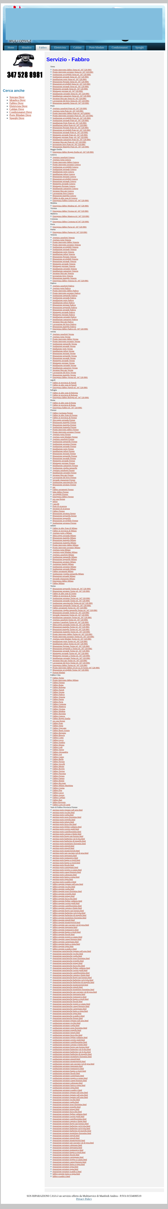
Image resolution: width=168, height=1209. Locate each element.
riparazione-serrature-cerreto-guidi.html (68, 1116)
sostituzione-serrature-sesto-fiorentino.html (70, 1028)
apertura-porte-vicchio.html (64, 812)
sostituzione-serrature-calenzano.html (68, 1083)
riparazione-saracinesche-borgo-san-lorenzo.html (72, 977)
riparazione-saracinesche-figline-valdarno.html (71, 968)
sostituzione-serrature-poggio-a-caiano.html (70, 1078)
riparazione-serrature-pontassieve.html (68, 1150)
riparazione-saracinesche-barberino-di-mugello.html (73, 982)
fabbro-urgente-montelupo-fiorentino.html (69, 918)
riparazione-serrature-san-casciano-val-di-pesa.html (73, 1143)
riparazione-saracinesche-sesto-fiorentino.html (71, 958)
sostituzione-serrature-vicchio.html (67, 1023)
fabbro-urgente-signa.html (63, 946)
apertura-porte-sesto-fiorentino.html (67, 817)
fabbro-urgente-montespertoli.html (66, 922)
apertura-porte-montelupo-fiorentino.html (69, 843)
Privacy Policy (84, 1199)
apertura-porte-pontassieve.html (65, 858)
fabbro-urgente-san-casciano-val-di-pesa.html (71, 925)
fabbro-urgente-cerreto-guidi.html (66, 903)
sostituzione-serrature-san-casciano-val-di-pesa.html (73, 1064)
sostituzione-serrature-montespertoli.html (69, 1061)
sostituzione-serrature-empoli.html (66, 1059)
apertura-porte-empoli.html (63, 846)
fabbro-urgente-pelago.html (64, 896)
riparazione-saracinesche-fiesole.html (68, 1001)
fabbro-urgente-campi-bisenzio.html (67, 939)
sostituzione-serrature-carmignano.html (68, 1076)
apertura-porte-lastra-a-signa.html (66, 877)
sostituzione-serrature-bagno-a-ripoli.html (69, 1071)
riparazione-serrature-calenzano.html (67, 1145)
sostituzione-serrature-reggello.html (67, 1030)
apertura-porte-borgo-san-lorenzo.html (68, 836)
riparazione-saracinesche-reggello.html (68, 961)
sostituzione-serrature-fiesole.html (66, 1073)
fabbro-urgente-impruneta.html (65, 927)
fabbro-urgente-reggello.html (64, 894)
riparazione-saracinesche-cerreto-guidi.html (70, 970)
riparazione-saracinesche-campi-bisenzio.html (71, 1006)
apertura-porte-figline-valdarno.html (67, 827)
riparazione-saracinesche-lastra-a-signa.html (70, 1011)
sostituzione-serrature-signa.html (66, 1088)
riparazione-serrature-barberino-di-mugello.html (72, 1131)
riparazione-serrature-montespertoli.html (69, 1140)
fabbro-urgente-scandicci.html (65, 949)
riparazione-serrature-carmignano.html (68, 1157)
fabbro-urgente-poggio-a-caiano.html (67, 937)
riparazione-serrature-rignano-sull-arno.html (70, 1092)
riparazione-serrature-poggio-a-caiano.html (70, 1159)
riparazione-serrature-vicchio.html (66, 1100)
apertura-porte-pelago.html (63, 822)
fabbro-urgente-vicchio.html (64, 887)
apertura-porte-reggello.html (64, 819)
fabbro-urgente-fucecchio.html (65, 899)
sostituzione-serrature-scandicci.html (67, 1090)
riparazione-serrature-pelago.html (66, 1109)
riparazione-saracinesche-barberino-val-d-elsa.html (73, 980)
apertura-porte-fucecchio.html (65, 824)
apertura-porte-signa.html (63, 879)
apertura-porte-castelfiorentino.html (67, 831)
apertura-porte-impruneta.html (65, 855)
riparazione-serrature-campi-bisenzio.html (69, 1162)
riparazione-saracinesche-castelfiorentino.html (71, 973)
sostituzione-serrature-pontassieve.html (68, 1068)
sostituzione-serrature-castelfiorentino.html (70, 1042)
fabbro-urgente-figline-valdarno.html (67, 901)
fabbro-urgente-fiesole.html (64, 934)
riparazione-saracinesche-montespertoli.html (70, 985)
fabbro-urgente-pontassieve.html (66, 930)
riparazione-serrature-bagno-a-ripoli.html (69, 1152)
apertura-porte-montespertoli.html (66, 851)
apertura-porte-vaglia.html (63, 815)
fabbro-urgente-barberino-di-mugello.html (69, 915)
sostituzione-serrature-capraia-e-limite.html (70, 1044)
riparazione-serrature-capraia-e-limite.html (70, 1121)
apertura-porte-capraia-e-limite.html (67, 834)
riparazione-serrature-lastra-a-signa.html (69, 1164)
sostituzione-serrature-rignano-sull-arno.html (70, 1020)
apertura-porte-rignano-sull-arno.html (68, 810)
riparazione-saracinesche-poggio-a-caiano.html (71, 1004)
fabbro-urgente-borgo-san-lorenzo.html (68, 910)
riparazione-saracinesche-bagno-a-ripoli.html (70, 999)
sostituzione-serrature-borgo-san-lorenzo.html (71, 1047)
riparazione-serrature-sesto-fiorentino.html (69, 1104)
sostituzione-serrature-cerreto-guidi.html (69, 1040)
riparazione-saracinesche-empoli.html (68, 987)
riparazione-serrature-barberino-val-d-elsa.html (71, 1126)
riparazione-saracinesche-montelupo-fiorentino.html (73, 989)
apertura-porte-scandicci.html (64, 882)
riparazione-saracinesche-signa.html (67, 1013)
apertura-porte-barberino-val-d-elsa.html (69, 839)
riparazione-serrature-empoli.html (66, 1135)
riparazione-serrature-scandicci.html (67, 1171)
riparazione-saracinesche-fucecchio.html (69, 966)
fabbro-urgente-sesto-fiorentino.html (67, 891)
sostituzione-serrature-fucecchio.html (67, 1035)
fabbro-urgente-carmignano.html (66, 942)
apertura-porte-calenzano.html (65, 875)
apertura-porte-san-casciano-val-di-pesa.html (70, 853)
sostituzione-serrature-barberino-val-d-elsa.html (72, 1049)
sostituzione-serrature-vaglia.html (66, 1025)
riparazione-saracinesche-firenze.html (68, 1018)
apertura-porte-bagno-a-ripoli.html (66, 860)
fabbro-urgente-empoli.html (64, 920)
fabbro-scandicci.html (61, 1176)
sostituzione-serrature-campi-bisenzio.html (70, 1080)
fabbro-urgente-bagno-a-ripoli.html (67, 932)
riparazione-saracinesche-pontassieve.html (69, 997)
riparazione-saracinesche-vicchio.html (68, 954)
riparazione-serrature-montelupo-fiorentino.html (72, 1133)
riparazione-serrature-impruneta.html (67, 1147)
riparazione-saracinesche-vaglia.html (67, 956)
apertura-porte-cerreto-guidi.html (66, 829)
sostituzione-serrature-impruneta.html (68, 1066)
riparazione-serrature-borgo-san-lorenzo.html (71, 1123)
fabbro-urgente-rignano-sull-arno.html (68, 884)
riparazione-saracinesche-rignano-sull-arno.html (72, 951)
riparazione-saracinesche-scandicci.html (68, 1016)
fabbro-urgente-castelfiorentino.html (67, 906)
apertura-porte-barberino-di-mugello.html (69, 841)
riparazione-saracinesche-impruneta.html (69, 994)
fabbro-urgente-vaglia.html (63, 889)
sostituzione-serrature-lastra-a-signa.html (69, 1085)
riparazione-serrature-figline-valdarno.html (70, 1114)
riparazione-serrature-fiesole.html (66, 1155)
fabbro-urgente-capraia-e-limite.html (67, 908)
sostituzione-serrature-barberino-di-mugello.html (72, 1054)
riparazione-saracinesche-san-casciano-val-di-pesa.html (75, 992)
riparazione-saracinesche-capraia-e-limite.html (71, 975)
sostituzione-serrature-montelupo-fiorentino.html (72, 1056)
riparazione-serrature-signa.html (65, 1167)
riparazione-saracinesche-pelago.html (68, 963)
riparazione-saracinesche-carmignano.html (69, 1009)
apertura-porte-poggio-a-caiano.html (67, 870)
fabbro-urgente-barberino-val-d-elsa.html (69, 913)
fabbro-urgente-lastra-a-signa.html (66, 944)
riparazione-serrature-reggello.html (67, 1107)
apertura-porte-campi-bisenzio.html (67, 872)
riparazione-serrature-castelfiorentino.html (69, 1119)
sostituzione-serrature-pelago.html (66, 1032)
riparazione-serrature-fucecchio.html (67, 1111)
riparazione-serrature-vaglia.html (66, 1102)
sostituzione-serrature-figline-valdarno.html (70, 1037)
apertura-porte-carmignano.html (65, 867)
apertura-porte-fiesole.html (63, 865)
